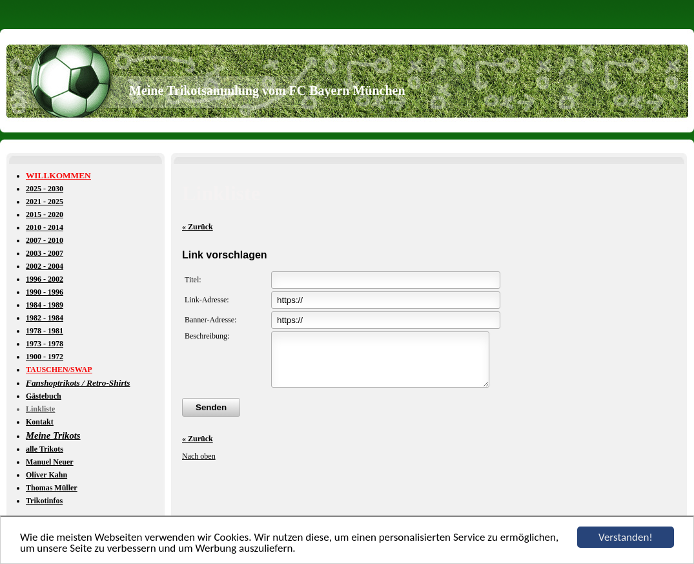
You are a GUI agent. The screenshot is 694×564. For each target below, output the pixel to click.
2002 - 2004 (44, 266)
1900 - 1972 (44, 356)
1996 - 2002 (44, 279)
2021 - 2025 (44, 201)
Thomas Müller (51, 487)
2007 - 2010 (44, 240)
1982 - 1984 (44, 317)
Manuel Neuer (50, 461)
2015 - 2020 (44, 214)
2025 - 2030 (44, 188)
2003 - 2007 (44, 253)
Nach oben (199, 465)
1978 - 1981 (44, 330)
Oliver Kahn (46, 474)
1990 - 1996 (44, 292)
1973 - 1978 (44, 343)
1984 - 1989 (44, 304)
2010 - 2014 (44, 227)
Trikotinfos (44, 500)
